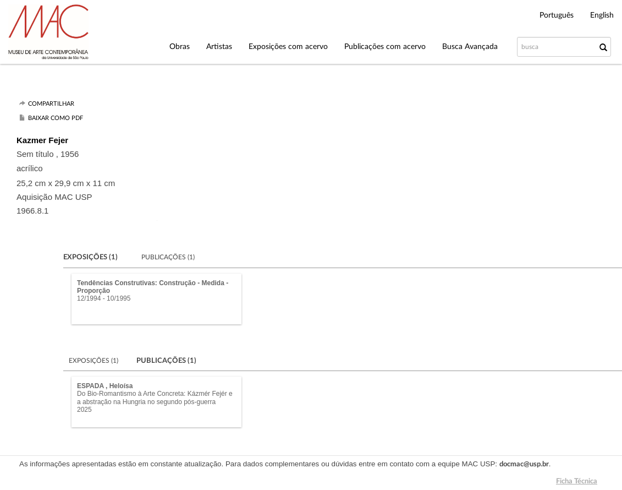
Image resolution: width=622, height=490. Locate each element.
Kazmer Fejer (42, 140)
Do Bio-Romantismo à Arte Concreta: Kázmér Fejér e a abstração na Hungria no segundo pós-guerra (155, 397)
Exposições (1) (132, 360)
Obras (179, 47)
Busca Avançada (470, 47)
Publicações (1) (168, 257)
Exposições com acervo (288, 47)
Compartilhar (51, 104)
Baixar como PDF (55, 118)
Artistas (219, 47)
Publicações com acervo (385, 47)
